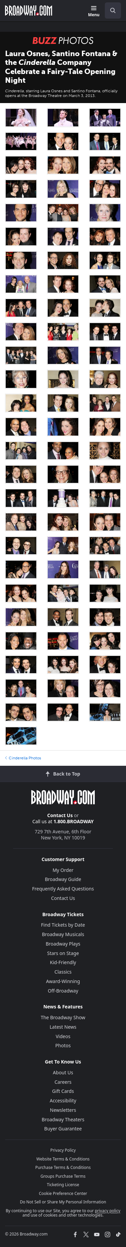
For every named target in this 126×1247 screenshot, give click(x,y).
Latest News (63, 1027)
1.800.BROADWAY (73, 821)
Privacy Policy (63, 1150)
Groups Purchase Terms (63, 1176)
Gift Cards (63, 1091)
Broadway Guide (63, 879)
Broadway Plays (63, 943)
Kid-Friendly (63, 962)
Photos (63, 1045)
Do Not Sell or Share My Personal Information (63, 1202)
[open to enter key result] (113, 10)
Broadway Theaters (63, 1119)
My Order (62, 870)
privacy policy (107, 1211)
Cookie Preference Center (63, 1193)
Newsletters (63, 1110)
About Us (63, 1072)
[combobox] (110, 10)
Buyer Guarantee (63, 1128)
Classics (63, 972)
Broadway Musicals (63, 934)
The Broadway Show (63, 1017)
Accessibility (63, 1100)
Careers (62, 1082)
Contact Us (60, 815)
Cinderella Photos (23, 758)
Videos (63, 1036)
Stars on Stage (63, 953)
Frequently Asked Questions (63, 888)
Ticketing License (63, 1185)
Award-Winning (63, 981)
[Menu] (93, 11)
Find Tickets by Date (63, 925)
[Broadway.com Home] (28, 10)
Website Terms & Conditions (62, 1159)
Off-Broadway (63, 990)
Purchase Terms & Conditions (63, 1167)
